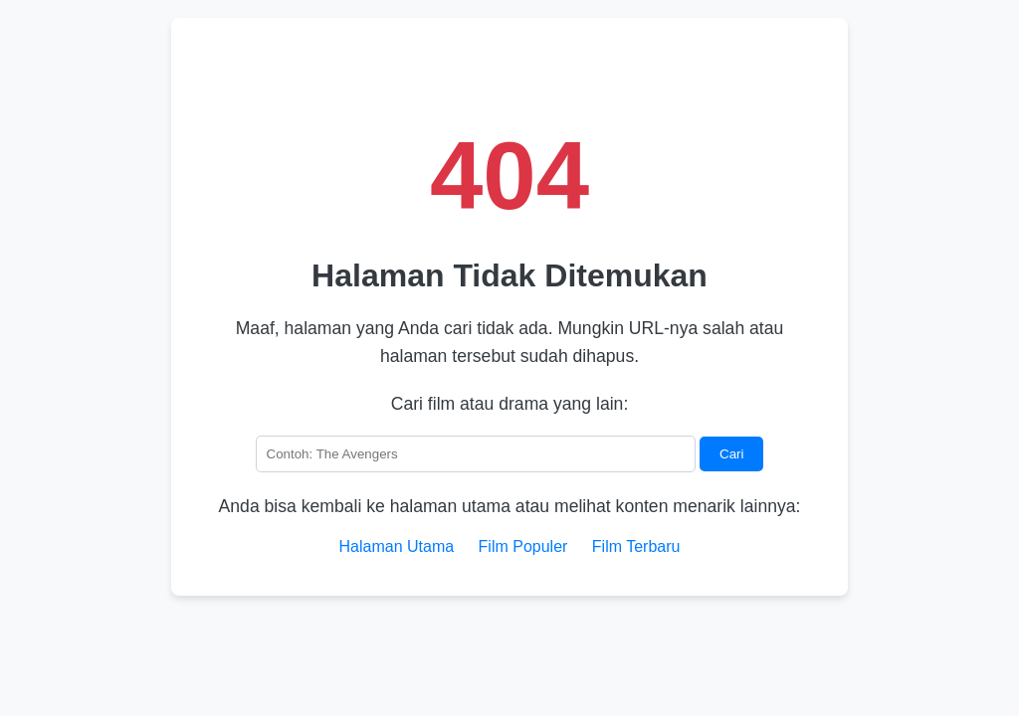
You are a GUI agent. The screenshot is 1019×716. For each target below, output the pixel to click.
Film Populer (523, 546)
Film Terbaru (636, 546)
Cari (731, 454)
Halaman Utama (397, 546)
